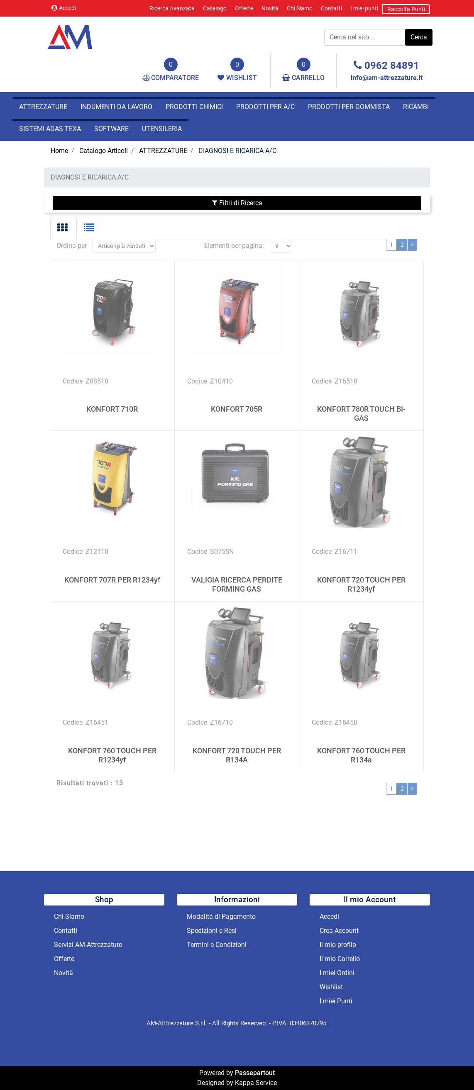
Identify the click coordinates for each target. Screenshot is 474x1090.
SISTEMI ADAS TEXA (50, 129)
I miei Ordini (337, 973)
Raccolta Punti (406, 9)
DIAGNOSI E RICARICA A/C (237, 151)
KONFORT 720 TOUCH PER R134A (237, 743)
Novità (270, 8)
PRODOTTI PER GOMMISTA (349, 107)
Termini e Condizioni (217, 945)
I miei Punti (336, 1001)
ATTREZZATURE (43, 107)
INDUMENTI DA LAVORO (116, 107)
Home (59, 151)
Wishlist (331, 987)
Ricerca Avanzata (172, 8)
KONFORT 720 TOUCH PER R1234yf (361, 572)
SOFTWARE (111, 129)
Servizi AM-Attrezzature (88, 945)
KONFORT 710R (112, 397)
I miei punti (364, 8)
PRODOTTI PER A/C (265, 107)
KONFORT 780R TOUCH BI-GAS (361, 401)
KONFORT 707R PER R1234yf (112, 567)
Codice (73, 369)
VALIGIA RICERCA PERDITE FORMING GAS (236, 572)
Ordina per (71, 234)
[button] (418, 37)
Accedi (63, 8)
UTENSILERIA (162, 129)
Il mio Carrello (340, 959)
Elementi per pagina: (234, 234)
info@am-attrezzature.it (387, 78)
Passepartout (255, 1073)
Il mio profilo (338, 945)
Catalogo (215, 8)
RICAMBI (416, 107)
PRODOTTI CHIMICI (194, 107)
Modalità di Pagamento (221, 916)
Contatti (331, 8)
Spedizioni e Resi (212, 931)
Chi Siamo (300, 8)
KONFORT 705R (236, 397)
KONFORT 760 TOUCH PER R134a (361, 743)
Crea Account (339, 931)
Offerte (244, 8)
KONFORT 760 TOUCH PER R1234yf (112, 743)
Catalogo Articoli (103, 151)
